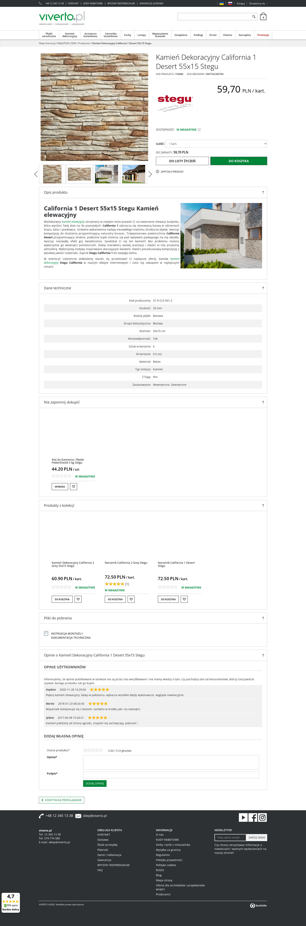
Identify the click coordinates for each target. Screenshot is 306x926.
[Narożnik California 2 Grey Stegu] (126, 563)
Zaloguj (241, 3)
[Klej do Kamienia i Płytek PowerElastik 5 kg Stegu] (68, 461)
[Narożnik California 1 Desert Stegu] (176, 564)
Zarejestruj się (257, 3)
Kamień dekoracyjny (69, 35)
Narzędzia (245, 35)
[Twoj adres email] (230, 837)
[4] (97, 750)
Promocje (263, 35)
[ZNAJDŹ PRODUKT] (214, 16)
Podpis (52, 773)
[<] (36, 174)
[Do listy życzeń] (73, 486)
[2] (89, 750)
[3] (93, 750)
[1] (85, 750)
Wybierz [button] (60, 486)
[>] (150, 174)
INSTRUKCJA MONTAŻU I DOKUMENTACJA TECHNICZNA (71, 635)
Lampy (142, 35)
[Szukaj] (253, 16)
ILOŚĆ (160, 144)
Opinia (52, 757)
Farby (127, 35)
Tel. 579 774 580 (49, 838)
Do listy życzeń (182, 161)
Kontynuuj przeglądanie (61, 800)
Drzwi (213, 35)
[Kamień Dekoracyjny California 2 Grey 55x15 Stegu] (73, 564)
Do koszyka (239, 161)
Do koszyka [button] (62, 599)
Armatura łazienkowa (90, 35)
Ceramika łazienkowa (111, 35)
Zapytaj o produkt (172, 171)
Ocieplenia (180, 35)
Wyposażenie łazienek (160, 35)
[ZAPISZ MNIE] (256, 837)
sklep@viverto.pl (95, 816)
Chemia (227, 35)
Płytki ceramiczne (49, 35)
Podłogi (198, 35)
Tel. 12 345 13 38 (50, 834)
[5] (101, 750)
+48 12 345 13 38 (54, 3)
